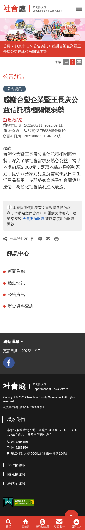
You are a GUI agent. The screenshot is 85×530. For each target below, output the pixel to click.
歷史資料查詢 (21, 306)
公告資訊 (40, 46)
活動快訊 (16, 283)
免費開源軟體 (33, 219)
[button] (79, 9)
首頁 (6, 46)
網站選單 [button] (13, 341)
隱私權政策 (16, 474)
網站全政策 (16, 483)
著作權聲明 (16, 465)
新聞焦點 (16, 271)
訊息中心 (22, 46)
